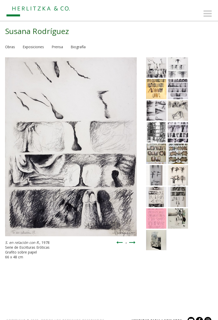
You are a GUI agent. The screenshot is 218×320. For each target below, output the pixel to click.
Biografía (78, 46)
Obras (10, 46)
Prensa (57, 46)
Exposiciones (33, 46)
